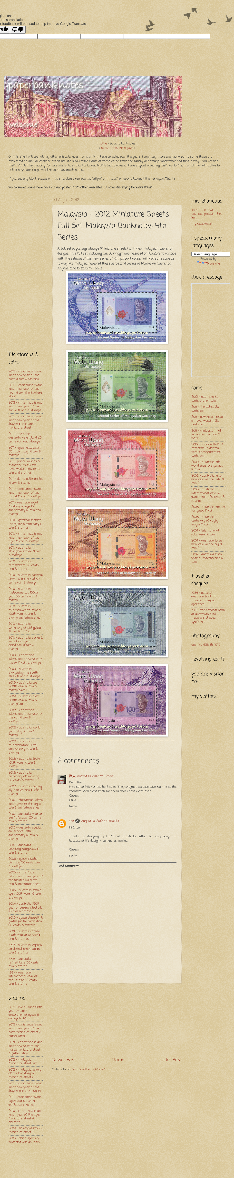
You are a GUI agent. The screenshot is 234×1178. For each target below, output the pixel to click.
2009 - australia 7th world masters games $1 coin (207, 466)
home (103, 143)
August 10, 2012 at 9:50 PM (100, 821)
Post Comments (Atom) (88, 1069)
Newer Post (64, 1059)
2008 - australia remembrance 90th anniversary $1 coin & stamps (23, 747)
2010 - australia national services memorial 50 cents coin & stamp (26, 579)
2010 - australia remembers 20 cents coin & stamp (24, 565)
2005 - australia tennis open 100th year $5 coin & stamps (25, 894)
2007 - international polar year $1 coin (205, 532)
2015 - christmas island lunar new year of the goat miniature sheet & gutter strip (25, 1030)
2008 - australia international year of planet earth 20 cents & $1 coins (207, 495)
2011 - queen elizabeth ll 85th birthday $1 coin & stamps (25, 451)
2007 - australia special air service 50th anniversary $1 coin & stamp (25, 833)
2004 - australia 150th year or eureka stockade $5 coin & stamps (25, 907)
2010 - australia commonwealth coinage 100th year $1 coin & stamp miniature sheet (25, 612)
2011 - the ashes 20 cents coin (205, 409)
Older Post (171, 1059)
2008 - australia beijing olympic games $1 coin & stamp (25, 790)
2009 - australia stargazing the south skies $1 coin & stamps (24, 673)
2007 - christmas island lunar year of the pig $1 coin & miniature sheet (26, 804)
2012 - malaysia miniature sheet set (23, 1061)
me (71, 821)
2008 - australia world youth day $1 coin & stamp (24, 731)
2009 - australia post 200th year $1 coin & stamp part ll (24, 686)
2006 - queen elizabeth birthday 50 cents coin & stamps (24, 863)
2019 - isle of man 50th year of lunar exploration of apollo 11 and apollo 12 (25, 1013)
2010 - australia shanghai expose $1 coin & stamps (25, 551)
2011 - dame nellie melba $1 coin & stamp (26, 481)
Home (118, 1059)
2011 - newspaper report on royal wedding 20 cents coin (207, 421)
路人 (72, 776)
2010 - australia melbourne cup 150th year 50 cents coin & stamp (23, 595)
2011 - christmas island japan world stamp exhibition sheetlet (25, 1101)
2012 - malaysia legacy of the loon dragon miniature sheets (25, 1073)
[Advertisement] (117, 1020)
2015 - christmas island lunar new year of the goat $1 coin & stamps (25, 375)
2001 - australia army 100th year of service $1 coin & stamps (25, 935)
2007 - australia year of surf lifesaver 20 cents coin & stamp (25, 818)
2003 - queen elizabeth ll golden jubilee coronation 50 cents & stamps (26, 921)
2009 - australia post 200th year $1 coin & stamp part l (24, 700)
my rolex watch (202, 224)
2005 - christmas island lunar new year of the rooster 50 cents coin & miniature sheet (26, 878)
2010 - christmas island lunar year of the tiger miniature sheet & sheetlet (25, 1117)
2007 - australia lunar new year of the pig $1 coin (206, 544)
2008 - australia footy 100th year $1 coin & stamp (24, 763)
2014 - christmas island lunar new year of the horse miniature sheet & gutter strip (25, 1048)
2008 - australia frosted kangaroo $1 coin (208, 509)
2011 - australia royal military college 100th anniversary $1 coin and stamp (25, 508)
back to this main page (117, 148)
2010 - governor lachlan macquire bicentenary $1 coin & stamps (25, 524)
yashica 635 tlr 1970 (205, 645)
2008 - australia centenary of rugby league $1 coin (204, 521)
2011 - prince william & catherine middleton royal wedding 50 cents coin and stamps (24, 467)
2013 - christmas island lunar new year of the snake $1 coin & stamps (25, 406)
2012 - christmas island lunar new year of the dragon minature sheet (25, 1087)
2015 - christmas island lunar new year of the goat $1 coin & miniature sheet (25, 391)
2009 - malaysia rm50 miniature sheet (25, 1130)
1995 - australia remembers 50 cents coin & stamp (24, 963)
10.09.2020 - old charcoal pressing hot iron (206, 214)
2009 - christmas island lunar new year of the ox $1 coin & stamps (26, 659)
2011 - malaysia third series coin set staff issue (206, 435)
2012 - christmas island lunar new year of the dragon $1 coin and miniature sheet (25, 422)
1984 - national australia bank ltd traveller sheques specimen (203, 598)
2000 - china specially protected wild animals (24, 1140)
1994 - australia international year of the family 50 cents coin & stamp (23, 978)
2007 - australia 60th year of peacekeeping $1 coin (207, 558)
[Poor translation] (18, 30)
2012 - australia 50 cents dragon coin (204, 399)
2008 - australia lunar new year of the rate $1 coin (207, 479)
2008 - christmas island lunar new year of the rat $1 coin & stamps (26, 716)
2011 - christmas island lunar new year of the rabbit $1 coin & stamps (25, 493)
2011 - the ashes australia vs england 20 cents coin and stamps (25, 438)
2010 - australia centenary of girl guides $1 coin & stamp (25, 628)
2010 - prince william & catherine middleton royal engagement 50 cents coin (207, 450)
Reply (73, 806)
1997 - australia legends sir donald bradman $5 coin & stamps (25, 949)
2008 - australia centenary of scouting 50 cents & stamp (24, 776)
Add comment (68, 866)
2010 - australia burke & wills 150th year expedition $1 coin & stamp (26, 643)
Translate (208, 263)
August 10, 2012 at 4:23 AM (96, 776)
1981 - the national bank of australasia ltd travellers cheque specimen (208, 616)
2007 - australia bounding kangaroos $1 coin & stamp (24, 849)
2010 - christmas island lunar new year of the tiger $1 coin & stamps (25, 538)
